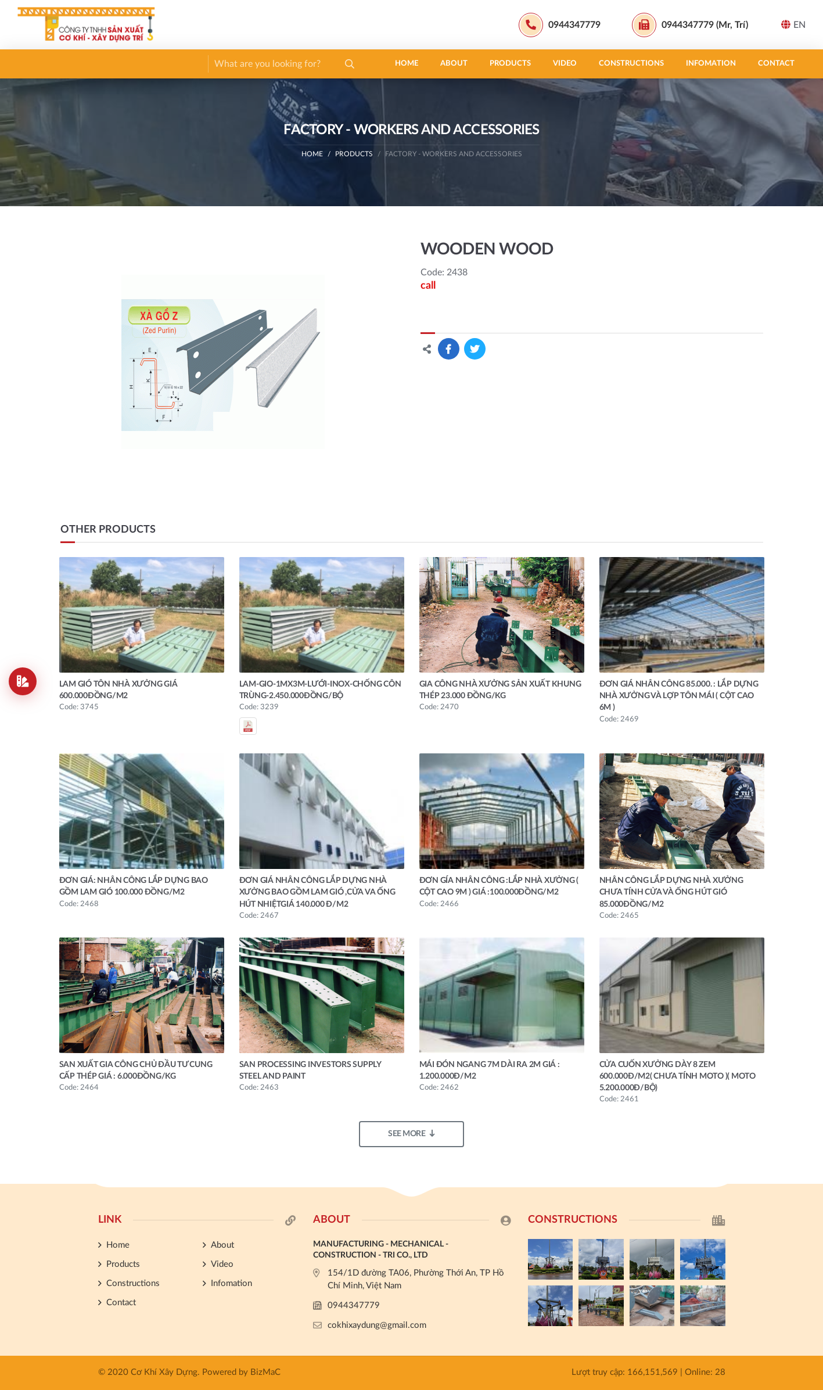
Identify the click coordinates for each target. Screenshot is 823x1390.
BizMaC (265, 1372)
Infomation (344, 63)
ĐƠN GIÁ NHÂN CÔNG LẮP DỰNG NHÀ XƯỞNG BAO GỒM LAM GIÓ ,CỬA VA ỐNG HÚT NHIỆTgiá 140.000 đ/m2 (317, 892)
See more (411, 1133)
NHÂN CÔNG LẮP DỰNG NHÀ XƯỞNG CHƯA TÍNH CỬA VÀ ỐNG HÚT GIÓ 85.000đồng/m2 (671, 892)
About (87, 63)
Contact (409, 63)
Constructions (264, 63)
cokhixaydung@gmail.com (377, 1325)
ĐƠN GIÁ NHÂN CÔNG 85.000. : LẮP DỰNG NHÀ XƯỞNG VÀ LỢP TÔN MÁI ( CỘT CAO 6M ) (679, 696)
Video (198, 63)
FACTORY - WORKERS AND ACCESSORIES (453, 153)
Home (40, 63)
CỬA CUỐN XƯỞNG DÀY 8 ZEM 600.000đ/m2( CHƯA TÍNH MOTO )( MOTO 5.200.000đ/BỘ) (677, 1077)
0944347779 (354, 1305)
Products (143, 63)
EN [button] (793, 25)
